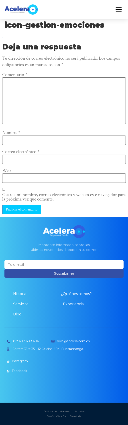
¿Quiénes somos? (76, 294)
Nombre (11, 132)
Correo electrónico (20, 152)
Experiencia (73, 304)
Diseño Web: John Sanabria (64, 416)
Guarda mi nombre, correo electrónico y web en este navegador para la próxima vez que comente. (64, 197)
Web (6, 170)
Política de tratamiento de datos (64, 411)
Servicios (20, 304)
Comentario (14, 75)
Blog (17, 314)
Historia (19, 294)
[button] (119, 10)
